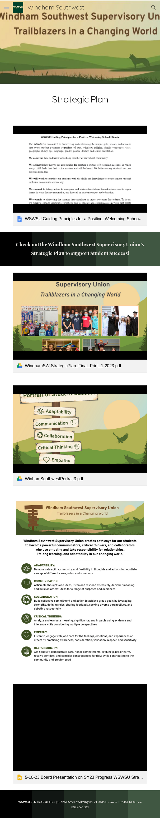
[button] (6, 7)
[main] (80, 102)
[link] (80, 175)
